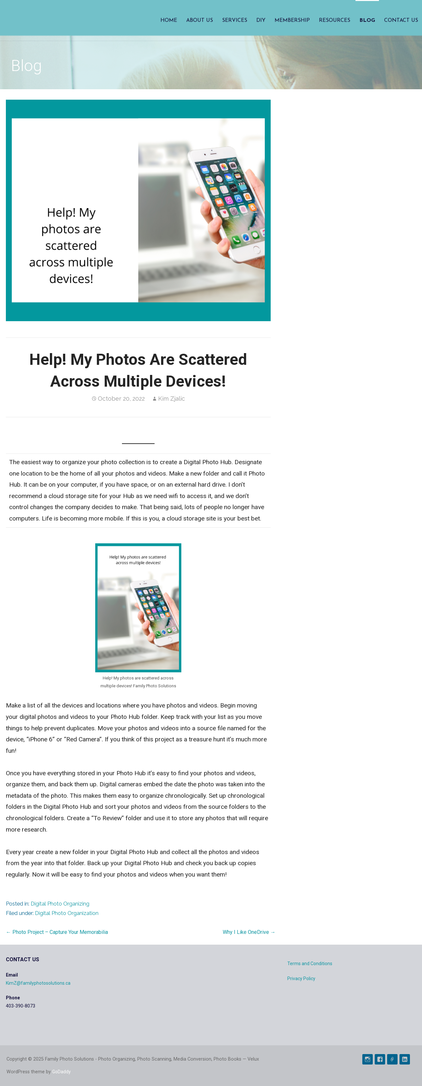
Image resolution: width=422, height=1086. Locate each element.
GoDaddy (61, 1071)
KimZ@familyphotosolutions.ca (38, 983)
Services (234, 20)
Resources (334, 20)
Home (168, 20)
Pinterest (392, 1059)
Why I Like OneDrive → (249, 932)
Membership (292, 20)
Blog (367, 20)
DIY (260, 20)
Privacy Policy (301, 978)
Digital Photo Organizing (60, 904)
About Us (199, 20)
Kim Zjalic (171, 398)
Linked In (404, 1059)
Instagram (367, 1059)
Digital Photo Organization (66, 913)
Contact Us (401, 20)
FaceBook (380, 1059)
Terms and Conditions (309, 963)
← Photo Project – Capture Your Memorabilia (57, 932)
